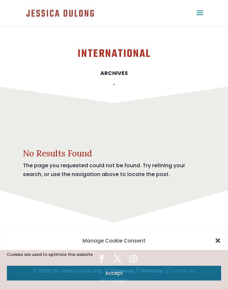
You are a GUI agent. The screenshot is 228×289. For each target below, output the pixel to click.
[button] (218, 240)
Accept (114, 273)
